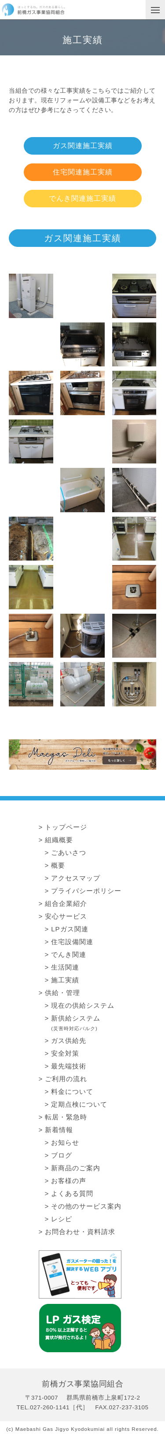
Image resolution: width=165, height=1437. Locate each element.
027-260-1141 (50, 1407)
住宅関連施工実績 (83, 172)
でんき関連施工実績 (82, 198)
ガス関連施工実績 (83, 145)
